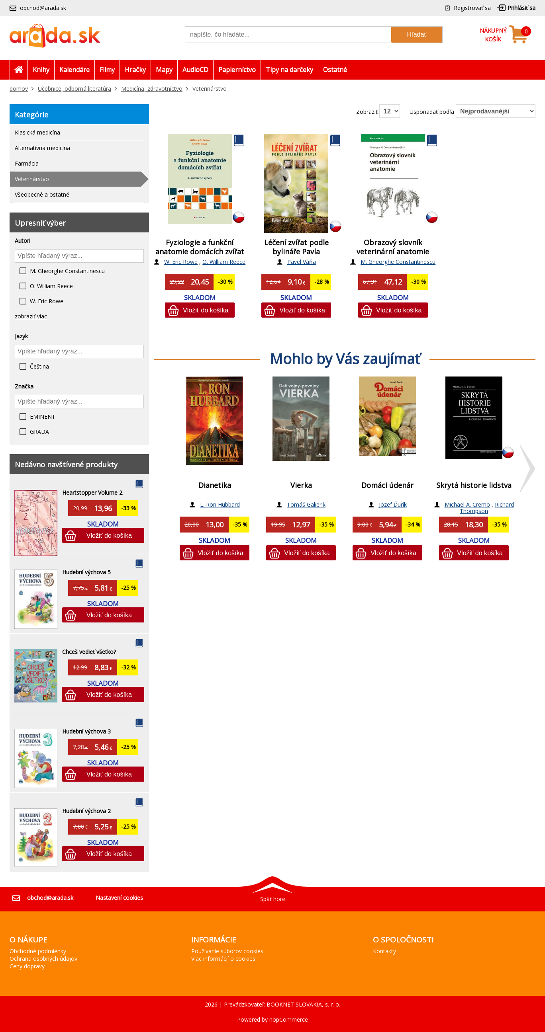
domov (19, 88)
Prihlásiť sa (521, 8)
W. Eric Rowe (46, 301)
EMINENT (42, 416)
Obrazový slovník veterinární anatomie (393, 247)
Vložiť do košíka (109, 535)
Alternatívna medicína (42, 148)
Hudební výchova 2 (86, 811)
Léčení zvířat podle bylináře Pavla (296, 247)
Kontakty (384, 951)
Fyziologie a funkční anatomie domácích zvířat (199, 247)
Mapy (164, 69)
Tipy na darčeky (289, 69)
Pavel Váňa (301, 261)
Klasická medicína (37, 132)
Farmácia (27, 163)
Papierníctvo (237, 69)
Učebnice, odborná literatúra (74, 88)
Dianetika (214, 485)
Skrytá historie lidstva (474, 485)
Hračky (135, 69)
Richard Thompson (487, 508)
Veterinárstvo (32, 179)
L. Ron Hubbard (220, 504)
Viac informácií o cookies (223, 958)
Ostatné (335, 69)
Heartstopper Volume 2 (92, 492)
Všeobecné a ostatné (42, 194)
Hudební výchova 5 (86, 572)
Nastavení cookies (119, 897)
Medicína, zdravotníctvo (151, 88)
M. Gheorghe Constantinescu (67, 271)
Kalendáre (74, 69)
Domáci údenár (387, 485)
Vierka (301, 485)
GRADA (39, 431)
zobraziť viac (31, 316)
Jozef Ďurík (393, 504)
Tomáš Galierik (306, 504)
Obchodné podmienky (38, 951)
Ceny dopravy (27, 966)
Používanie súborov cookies (227, 951)
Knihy (41, 69)
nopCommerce (288, 1019)
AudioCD (195, 69)
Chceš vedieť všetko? (89, 651)
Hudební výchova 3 (86, 731)
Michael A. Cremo (467, 504)
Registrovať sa (472, 8)
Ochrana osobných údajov (43, 958)
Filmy (107, 69)
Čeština (39, 366)
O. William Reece (51, 286)
